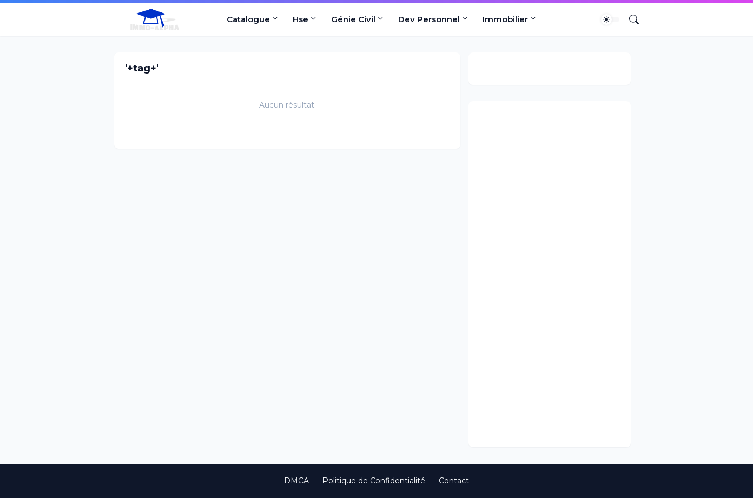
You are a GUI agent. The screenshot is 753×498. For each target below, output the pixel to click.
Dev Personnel (429, 19)
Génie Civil (353, 19)
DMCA (296, 481)
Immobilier (505, 19)
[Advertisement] (549, 274)
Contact (454, 481)
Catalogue (248, 19)
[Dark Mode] (610, 19)
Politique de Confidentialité (373, 481)
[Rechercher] (629, 19)
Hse (300, 19)
